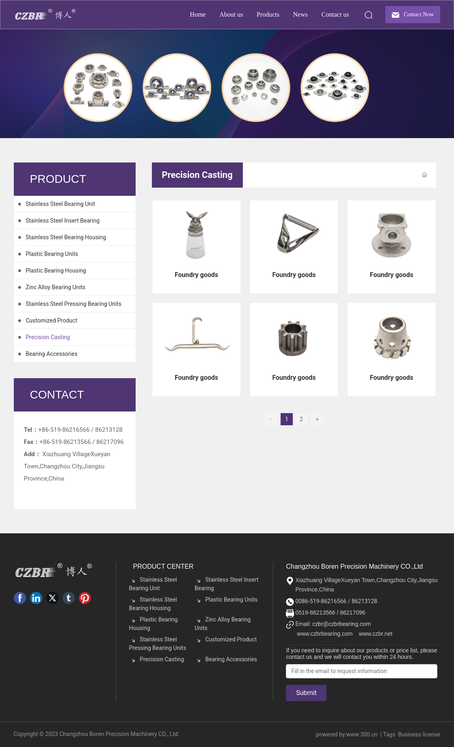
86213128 (108, 429)
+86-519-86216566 (63, 429)
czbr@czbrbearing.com (341, 624)
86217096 (352, 612)
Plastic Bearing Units (231, 599)
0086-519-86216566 (321, 601)
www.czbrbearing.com (324, 633)
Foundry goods (196, 275)
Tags (389, 734)
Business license (419, 734)
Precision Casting (162, 659)
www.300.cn (362, 734)
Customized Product (231, 639)
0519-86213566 (315, 612)
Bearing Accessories (231, 659)
